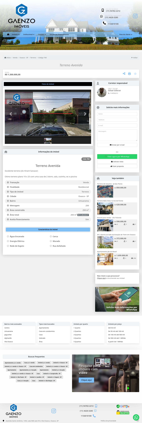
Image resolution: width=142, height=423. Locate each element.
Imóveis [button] (15, 34)
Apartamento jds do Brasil (107, 251)
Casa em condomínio (47, 331)
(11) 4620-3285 (111, 17)
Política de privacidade (108, 421)
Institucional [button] (27, 34)
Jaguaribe (7, 335)
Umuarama (8, 331)
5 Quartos (77, 342)
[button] (11, 114)
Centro (6, 328)
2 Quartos (77, 331)
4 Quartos (77, 338)
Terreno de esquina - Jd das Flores (109, 184)
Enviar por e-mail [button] (117, 145)
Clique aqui (101, 278)
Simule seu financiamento (59, 34)
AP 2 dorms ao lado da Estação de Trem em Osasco (116, 235)
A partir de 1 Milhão (115, 342)
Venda (15, 58)
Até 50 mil (112, 328)
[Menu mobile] (8, 34)
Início (7, 58)
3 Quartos (77, 335)
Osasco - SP (24, 58)
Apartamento (44, 328)
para (13, 363)
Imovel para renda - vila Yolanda (109, 218)
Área (40, 342)
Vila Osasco (8, 342)
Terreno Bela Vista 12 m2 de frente (110, 201)
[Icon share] (135, 15)
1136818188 (113, 24)
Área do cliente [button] (124, 34)
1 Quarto (77, 328)
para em (15, 366)
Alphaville (8, 338)
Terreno (33, 58)
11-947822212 (113, 93)
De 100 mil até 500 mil (116, 335)
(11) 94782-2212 (113, 11)
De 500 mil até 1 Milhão (117, 338)
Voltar (134, 58)
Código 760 (42, 58)
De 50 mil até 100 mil (116, 331)
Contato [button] (41, 34)
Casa (41, 335)
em (60, 363)
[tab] (11, 84)
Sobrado (42, 338)
